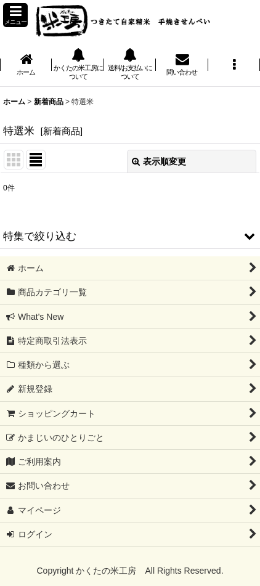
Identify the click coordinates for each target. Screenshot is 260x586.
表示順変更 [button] (159, 161)
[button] (15, 15)
